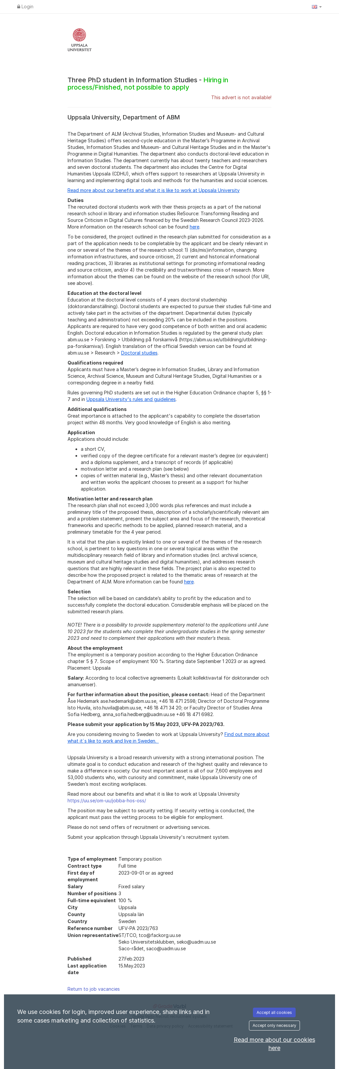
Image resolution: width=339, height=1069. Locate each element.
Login (25, 6)
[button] (317, 6)
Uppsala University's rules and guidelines (131, 399)
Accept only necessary (274, 1025)
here (194, 227)
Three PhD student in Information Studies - (148, 83)
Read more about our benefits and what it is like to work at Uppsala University (154, 190)
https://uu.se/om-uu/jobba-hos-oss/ (107, 800)
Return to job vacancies (94, 989)
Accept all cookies (274, 1012)
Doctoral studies (139, 353)
